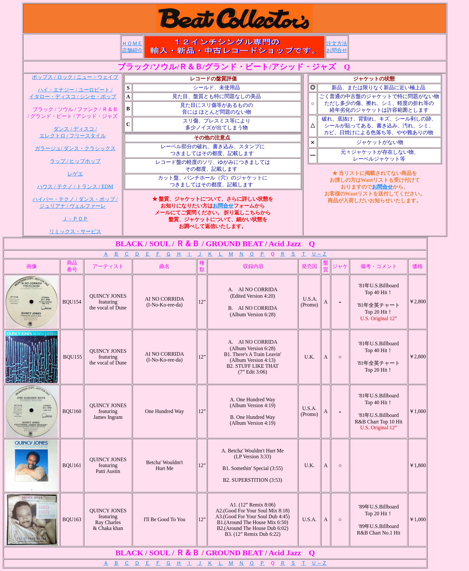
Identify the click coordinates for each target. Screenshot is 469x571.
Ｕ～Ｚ (319, 254)
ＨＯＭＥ (132, 43)
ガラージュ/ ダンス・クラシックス (75, 148)
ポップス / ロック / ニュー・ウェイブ (75, 77)
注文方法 (336, 43)
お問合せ (336, 50)
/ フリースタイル (86, 135)
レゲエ (75, 174)
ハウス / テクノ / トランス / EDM (75, 186)
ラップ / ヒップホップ (75, 161)
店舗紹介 (132, 50)
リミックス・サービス (75, 231)
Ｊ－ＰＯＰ (75, 218)
